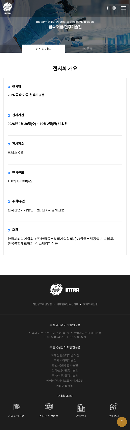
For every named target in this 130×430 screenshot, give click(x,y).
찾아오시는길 (90, 304)
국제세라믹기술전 (65, 360)
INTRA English (65, 385)
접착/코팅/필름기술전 (65, 370)
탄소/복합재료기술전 (65, 365)
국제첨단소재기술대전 (65, 355)
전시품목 (86, 48)
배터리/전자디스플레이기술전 (65, 380)
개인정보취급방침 (42, 304)
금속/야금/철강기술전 (65, 375)
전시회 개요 (43, 48)
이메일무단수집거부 (67, 304)
